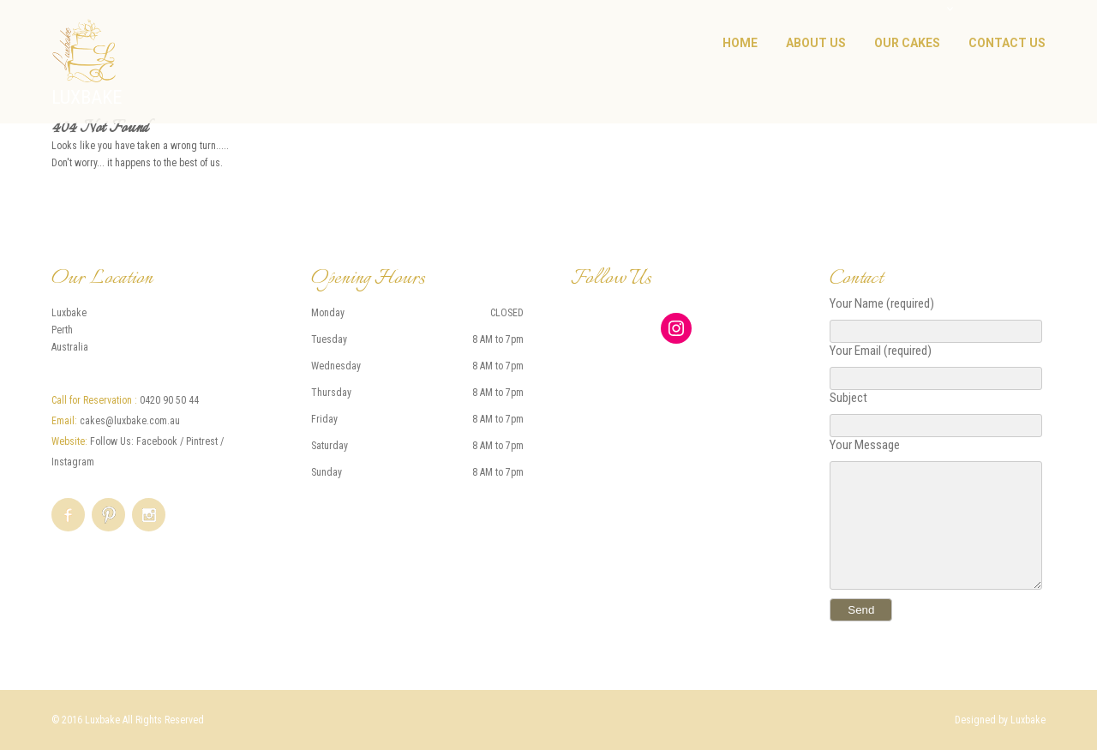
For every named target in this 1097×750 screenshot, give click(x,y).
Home (740, 43)
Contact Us (1007, 43)
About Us (816, 43)
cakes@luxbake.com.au (130, 421)
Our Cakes (907, 43)
